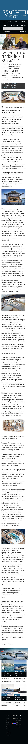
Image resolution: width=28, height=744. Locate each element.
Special (8, 730)
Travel (7, 728)
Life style (14, 25)
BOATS (23, 21)
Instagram (18, 720)
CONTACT (6, 32)
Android (18, 726)
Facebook (18, 718)
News (9, 21)
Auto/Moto (8, 733)
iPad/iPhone (19, 724)
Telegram (18, 722)
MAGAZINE (22, 32)
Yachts (16, 21)
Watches (8, 735)
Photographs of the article (7, 644)
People (5, 25)
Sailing (23, 25)
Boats (7, 726)
